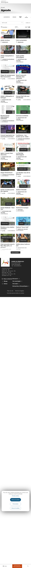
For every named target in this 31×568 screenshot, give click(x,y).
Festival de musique (22, 208)
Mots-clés (4, 22)
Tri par (16, 27)
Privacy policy (15, 495)
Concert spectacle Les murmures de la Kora (7, 136)
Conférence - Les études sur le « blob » (22, 136)
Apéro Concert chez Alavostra (7, 154)
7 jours (26, 17)
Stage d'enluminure (6, 172)
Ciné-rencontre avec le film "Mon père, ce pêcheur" (7, 245)
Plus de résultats (16, 252)
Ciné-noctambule (21, 40)
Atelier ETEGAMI (21, 190)
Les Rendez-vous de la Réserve (23, 173)
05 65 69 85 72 (17, 266)
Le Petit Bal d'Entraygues (20, 154)
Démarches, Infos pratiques (17, 566)
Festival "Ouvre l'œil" (22, 227)
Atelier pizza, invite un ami (23, 245)
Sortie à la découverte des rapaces (7, 190)
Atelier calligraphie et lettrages (7, 97)
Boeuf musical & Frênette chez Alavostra (21, 76)
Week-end (20, 17)
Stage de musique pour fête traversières (8, 76)
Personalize (15, 504)
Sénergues (4, 2)
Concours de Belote (22, 116)
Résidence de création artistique (7, 227)
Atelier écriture (5, 40)
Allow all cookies (15, 499)
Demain (14, 17)
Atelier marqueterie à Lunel (7, 56)
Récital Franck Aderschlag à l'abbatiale (5, 117)
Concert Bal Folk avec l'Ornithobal (22, 97)
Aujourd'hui (7, 17)
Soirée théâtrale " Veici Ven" (8, 208)
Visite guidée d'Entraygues (20, 56)
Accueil (3, 7)
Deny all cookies (15, 508)
